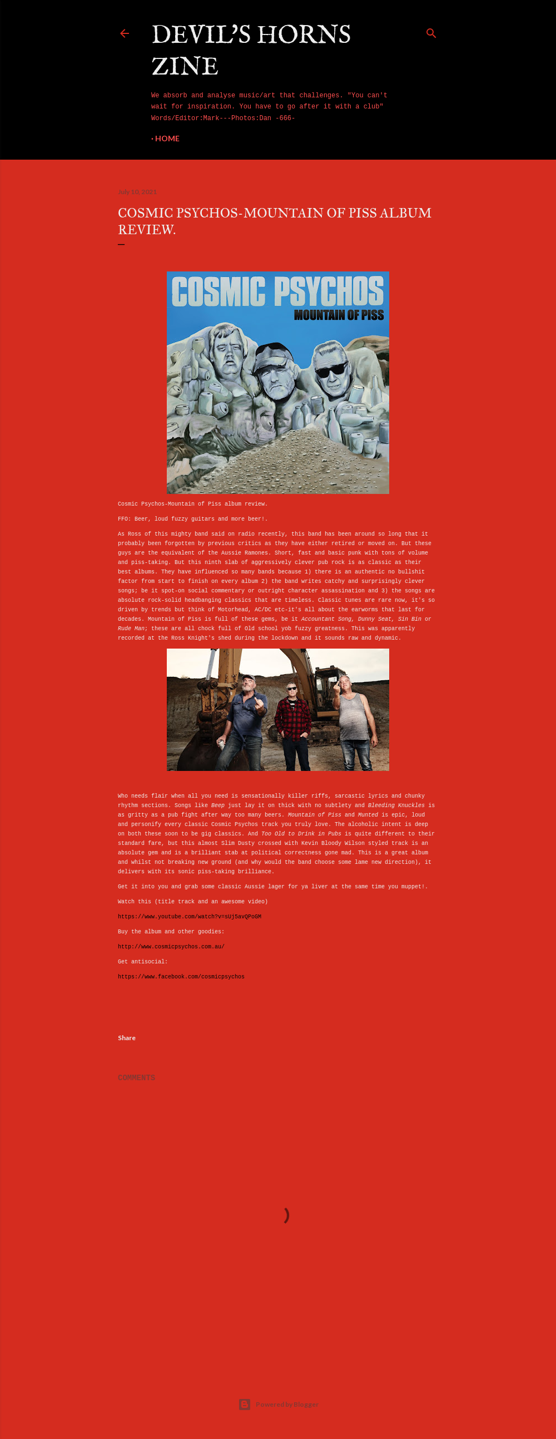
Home (167, 138)
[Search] (431, 31)
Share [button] (127, 1037)
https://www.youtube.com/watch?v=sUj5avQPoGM (189, 917)
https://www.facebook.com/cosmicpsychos (181, 977)
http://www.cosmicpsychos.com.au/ (171, 947)
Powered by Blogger (278, 1404)
